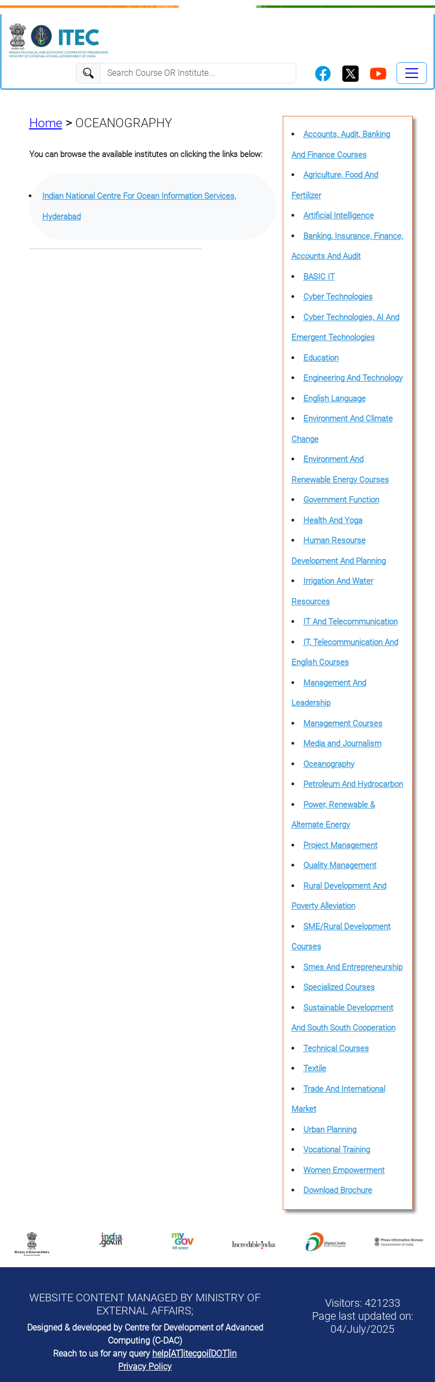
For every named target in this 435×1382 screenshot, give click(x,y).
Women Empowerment (344, 1170)
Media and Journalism (342, 743)
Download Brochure (337, 1190)
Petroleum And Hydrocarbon (353, 784)
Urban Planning (329, 1130)
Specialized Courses (339, 987)
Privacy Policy (145, 1366)
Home (45, 123)
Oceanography (328, 764)
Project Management (340, 845)
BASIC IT (319, 277)
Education (321, 358)
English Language (334, 398)
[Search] (198, 73)
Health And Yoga (332, 520)
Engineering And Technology (352, 378)
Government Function (341, 500)
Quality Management (339, 865)
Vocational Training (336, 1150)
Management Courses (342, 723)
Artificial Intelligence (338, 215)
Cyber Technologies (338, 297)
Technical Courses (336, 1048)
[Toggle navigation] (412, 73)
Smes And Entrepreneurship (352, 967)
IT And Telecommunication (350, 622)
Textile (314, 1068)
